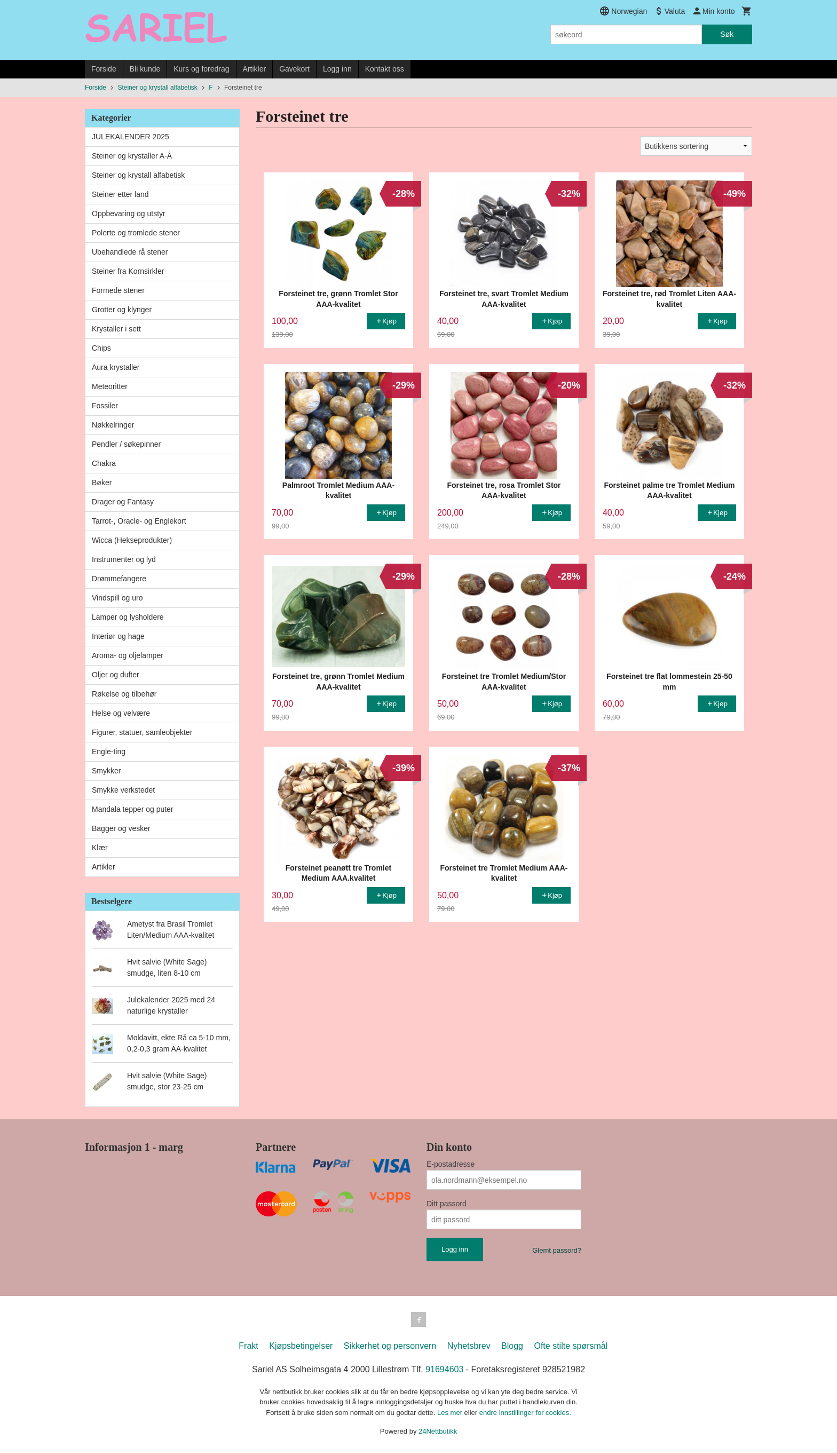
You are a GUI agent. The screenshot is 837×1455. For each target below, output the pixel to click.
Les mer (450, 1415)
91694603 (444, 1371)
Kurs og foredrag (201, 69)
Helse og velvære (121, 713)
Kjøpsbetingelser (301, 1348)
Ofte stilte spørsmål (570, 1348)
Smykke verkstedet (123, 790)
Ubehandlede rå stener (130, 252)
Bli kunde (145, 69)
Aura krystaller (115, 367)
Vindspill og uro (117, 598)
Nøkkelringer (113, 425)
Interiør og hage (118, 636)
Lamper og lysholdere (128, 617)
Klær (100, 847)
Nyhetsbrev (469, 1348)
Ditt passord (447, 1203)
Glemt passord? (556, 1250)
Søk (726, 34)
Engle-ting (108, 751)
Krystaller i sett (116, 329)
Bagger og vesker (121, 828)
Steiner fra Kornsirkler (128, 271)
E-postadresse (451, 1164)
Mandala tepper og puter (132, 809)
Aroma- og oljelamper (127, 655)
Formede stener (118, 290)
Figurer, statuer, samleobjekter (142, 732)
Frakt (248, 1348)
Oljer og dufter (115, 674)
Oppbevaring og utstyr (128, 213)
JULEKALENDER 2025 (130, 136)
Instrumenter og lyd (124, 559)
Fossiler (105, 405)
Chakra (104, 463)
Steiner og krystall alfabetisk (138, 175)
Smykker (106, 770)
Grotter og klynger (122, 309)
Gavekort (294, 69)
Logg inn (337, 69)
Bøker (102, 482)
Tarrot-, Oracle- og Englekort (139, 521)
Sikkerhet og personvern (390, 1348)
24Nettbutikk (437, 1433)
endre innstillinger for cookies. (525, 1415)
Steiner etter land (120, 194)
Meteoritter (110, 386)
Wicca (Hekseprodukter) (132, 540)
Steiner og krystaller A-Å (132, 156)
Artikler (254, 69)
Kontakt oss (384, 69)
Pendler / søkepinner (126, 444)
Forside (103, 69)
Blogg (512, 1348)
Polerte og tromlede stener (136, 232)
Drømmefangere (119, 578)
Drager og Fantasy (123, 501)
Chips (101, 348)
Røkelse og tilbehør (124, 694)
